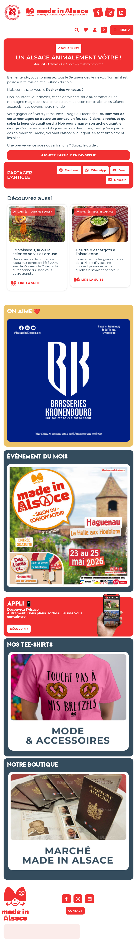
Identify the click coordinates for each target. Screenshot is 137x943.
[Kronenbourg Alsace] (68, 440)
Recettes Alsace (102, 211)
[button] (69, 170)
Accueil (39, 64)
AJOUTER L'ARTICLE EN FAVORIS (68, 155)
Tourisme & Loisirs (41, 211)
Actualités (20, 211)
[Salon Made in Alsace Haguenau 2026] (68, 586)
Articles (52, 64)
